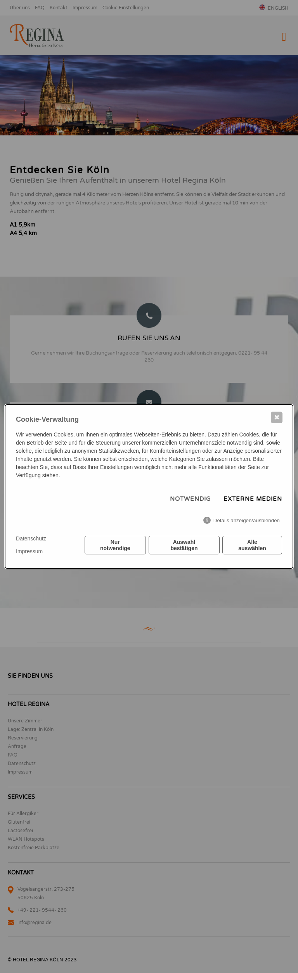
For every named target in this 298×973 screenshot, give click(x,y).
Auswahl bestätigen (184, 545)
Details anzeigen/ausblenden (246, 520)
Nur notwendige (115, 545)
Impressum (29, 551)
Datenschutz (31, 538)
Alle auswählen (252, 545)
